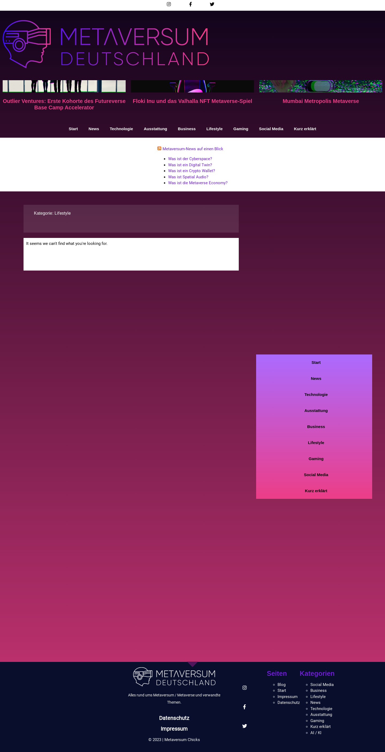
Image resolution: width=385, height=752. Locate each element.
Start (73, 128)
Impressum (174, 729)
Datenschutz (174, 718)
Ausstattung (155, 128)
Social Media (271, 128)
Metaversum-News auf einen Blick (193, 148)
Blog (282, 684)
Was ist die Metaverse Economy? (198, 182)
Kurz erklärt (305, 128)
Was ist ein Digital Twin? (190, 165)
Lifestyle (214, 128)
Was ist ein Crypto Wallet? (191, 170)
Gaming (240, 128)
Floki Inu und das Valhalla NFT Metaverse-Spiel (192, 101)
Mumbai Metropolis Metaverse (321, 101)
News (93, 128)
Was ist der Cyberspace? (190, 158)
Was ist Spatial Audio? (188, 177)
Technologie (121, 128)
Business (187, 128)
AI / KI (315, 732)
